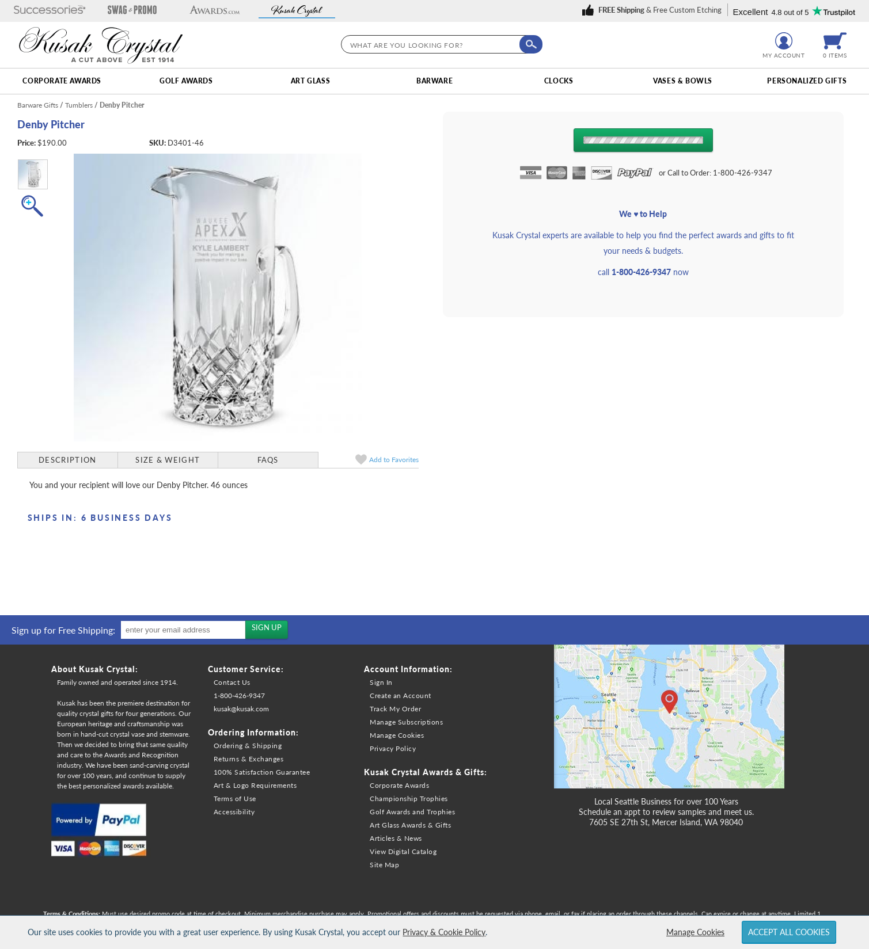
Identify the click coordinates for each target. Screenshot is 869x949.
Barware (434, 81)
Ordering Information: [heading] (253, 732)
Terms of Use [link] (235, 798)
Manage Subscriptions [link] (406, 722)
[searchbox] (439, 44)
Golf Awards (186, 81)
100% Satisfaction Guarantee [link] (262, 772)
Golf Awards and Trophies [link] (412, 811)
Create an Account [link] (400, 695)
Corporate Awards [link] (399, 785)
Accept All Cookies (789, 932)
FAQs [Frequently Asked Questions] (268, 459)
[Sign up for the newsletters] (266, 629)
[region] (147, 630)
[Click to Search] (530, 44)
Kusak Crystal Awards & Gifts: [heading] (425, 772)
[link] (654, 9)
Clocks (559, 81)
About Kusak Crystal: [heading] (94, 669)
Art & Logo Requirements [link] (255, 785)
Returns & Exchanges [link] (249, 758)
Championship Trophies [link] (409, 798)
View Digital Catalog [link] (403, 851)
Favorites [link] (394, 459)
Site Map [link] (384, 864)
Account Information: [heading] (408, 669)
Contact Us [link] (232, 682)
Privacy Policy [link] (393, 748)
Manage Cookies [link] (397, 735)
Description (67, 459)
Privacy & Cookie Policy (444, 932)
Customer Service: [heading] (246, 669)
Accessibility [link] (234, 811)
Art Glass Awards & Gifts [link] (410, 825)
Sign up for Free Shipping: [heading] (63, 629)
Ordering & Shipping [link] (248, 745)
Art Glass (310, 81)
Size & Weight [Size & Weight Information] (167, 459)
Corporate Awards (61, 81)
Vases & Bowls (682, 81)
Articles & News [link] (396, 838)
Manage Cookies (695, 932)
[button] (50, 10)
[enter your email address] (183, 630)
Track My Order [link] (395, 708)
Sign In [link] (381, 682)
